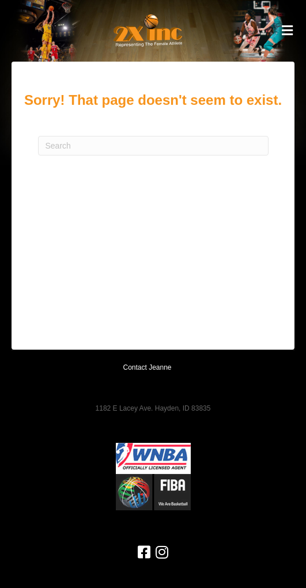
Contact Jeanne (147, 367)
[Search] (153, 145)
